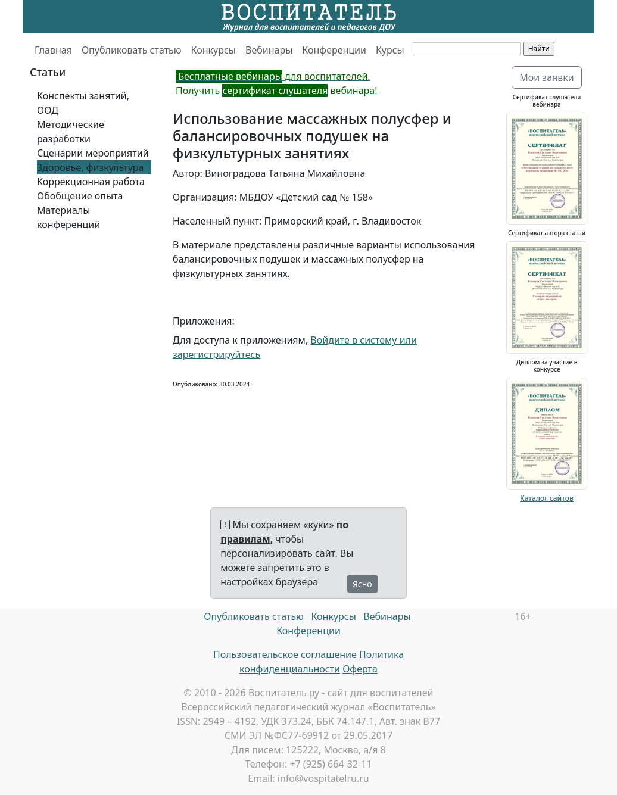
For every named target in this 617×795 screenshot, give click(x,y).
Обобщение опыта (80, 195)
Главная (53, 50)
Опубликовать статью (132, 50)
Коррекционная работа (91, 181)
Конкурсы (213, 50)
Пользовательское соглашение (285, 654)
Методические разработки (70, 131)
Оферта (360, 668)
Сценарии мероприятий (93, 153)
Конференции (334, 50)
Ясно (362, 584)
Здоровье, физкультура (90, 167)
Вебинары (268, 50)
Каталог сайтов (547, 498)
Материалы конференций (68, 217)
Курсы (390, 50)
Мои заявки (546, 77)
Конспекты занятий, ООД (83, 103)
